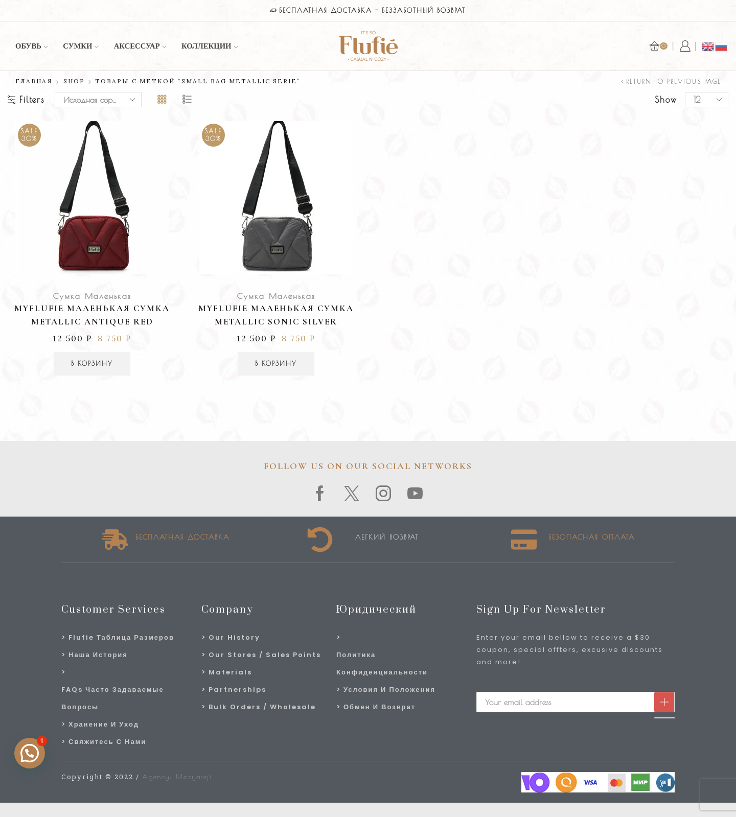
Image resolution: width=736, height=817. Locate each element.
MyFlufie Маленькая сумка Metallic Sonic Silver (276, 315)
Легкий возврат (387, 537)
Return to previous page (673, 81)
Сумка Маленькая (92, 295)
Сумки (80, 46)
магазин (509, 10)
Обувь (31, 46)
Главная (34, 81)
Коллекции (209, 46)
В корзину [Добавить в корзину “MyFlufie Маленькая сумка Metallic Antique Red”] (92, 363)
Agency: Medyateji (177, 777)
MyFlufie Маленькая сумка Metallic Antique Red (92, 315)
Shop (74, 81)
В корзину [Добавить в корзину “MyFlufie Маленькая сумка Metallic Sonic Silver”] (276, 363)
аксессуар (140, 46)
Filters (26, 99)
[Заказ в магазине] (98, 99)
